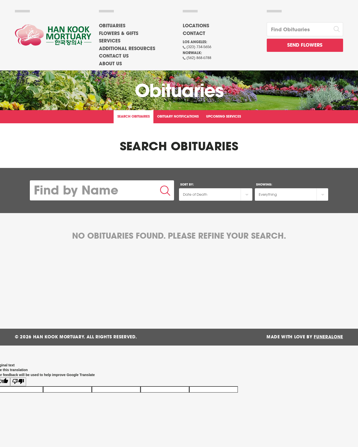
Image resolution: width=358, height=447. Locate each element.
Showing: (264, 184)
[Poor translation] (18, 379)
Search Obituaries (133, 116)
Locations (196, 26)
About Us (110, 64)
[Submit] (165, 190)
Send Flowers (304, 45)
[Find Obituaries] (299, 29)
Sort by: (187, 184)
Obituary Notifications (178, 116)
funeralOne (328, 337)
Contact (194, 34)
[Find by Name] (93, 190)
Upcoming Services (223, 116)
